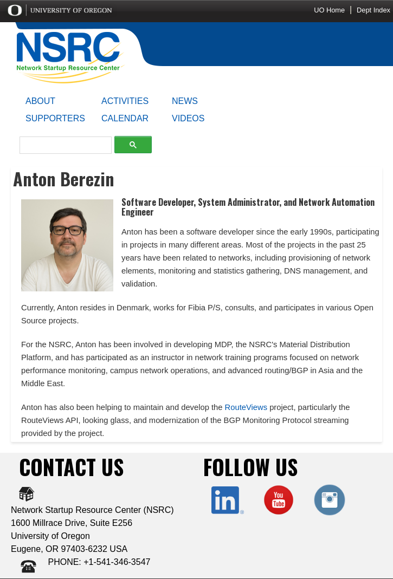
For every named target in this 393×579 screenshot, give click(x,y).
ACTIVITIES (125, 101)
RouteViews (246, 407)
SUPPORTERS (55, 118)
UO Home (329, 10)
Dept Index (373, 10)
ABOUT (40, 101)
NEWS (185, 101)
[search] (63, 145)
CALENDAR (125, 118)
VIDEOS (188, 118)
